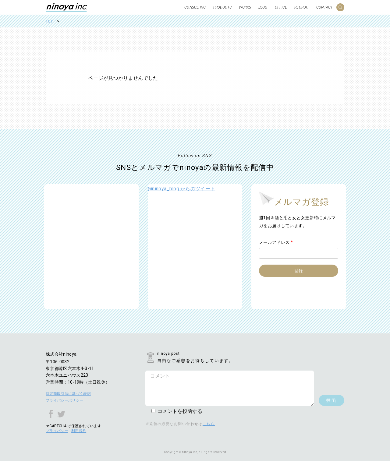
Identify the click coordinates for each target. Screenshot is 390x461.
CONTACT (324, 7)
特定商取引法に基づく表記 (68, 394)
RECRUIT (301, 7)
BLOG (262, 7)
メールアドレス (276, 242)
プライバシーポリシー (64, 400)
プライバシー (57, 431)
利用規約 (78, 431)
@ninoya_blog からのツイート (181, 189)
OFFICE (281, 7)
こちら (209, 424)
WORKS (245, 7)
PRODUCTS (222, 7)
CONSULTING (195, 7)
